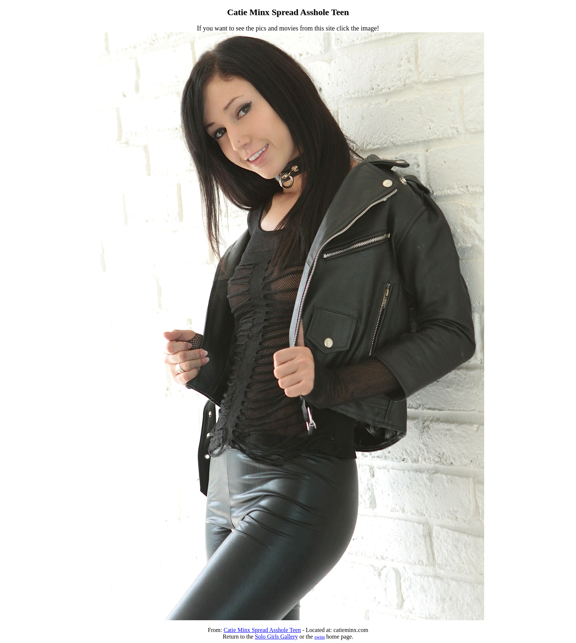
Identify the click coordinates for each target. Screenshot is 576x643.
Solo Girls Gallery (276, 636)
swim (319, 637)
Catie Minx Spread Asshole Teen (262, 630)
